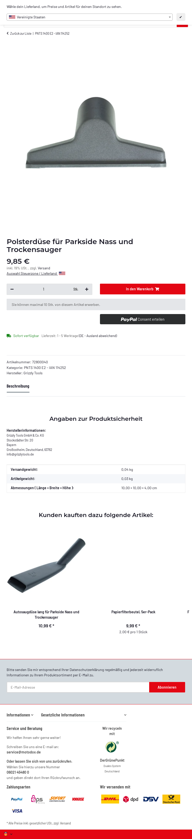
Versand (44, 268)
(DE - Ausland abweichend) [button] (98, 336)
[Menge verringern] (12, 289)
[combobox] (89, 17)
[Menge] (43, 289)
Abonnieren (167, 687)
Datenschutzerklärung (87, 669)
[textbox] (89, 17)
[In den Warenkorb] (142, 289)
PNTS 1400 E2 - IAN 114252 (45, 367)
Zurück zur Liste (20, 33)
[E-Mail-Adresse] (78, 687)
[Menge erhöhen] (87, 289)
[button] (20, 714)
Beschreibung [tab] (18, 386)
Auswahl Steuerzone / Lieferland (36, 273)
